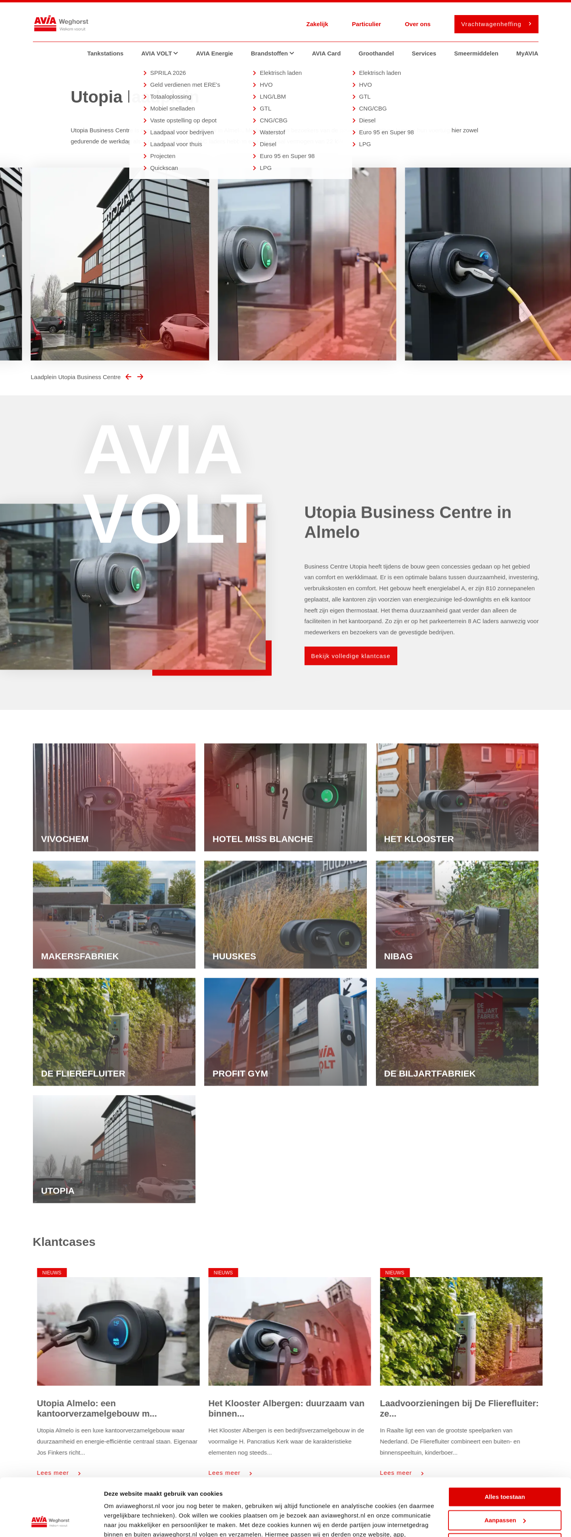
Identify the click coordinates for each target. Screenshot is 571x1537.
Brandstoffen (275, 53)
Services (424, 53)
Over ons (418, 24)
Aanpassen (505, 1466)
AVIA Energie (214, 53)
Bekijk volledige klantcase (351, 669)
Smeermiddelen (476, 53)
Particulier (366, 24)
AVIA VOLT (162, 53)
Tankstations (105, 53)
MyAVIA (527, 53)
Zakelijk (317, 24)
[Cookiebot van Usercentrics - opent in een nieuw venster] (51, 1521)
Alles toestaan (505, 1443)
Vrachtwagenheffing (494, 24)
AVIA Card (326, 53)
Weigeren (504, 1489)
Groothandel (376, 53)
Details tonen (123, 1521)
